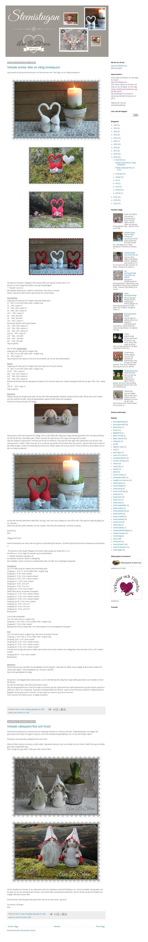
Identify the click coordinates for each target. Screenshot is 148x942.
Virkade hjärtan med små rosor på (131, 254)
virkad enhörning (119, 491)
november (119, 174)
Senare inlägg (13, 927)
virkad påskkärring (119, 511)
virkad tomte (117, 522)
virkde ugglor (118, 550)
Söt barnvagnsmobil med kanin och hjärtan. (130, 274)
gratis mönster (18, 712)
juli (117, 180)
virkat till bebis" (118, 544)
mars (118, 187)
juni (117, 183)
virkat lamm (117, 542)
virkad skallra (118, 514)
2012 (116, 203)
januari (118, 193)
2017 (116, 151)
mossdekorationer (119, 458)
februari (119, 190)
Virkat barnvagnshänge (130, 294)
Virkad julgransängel (129, 335)
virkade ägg (117, 536)
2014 (116, 197)
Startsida (57, 927)
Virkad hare (128, 391)
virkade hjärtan (118, 528)
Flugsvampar (129, 353)
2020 (116, 141)
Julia (114, 450)
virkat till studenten (120, 547)
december (119, 160)
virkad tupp (117, 525)
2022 (116, 135)
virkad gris (117, 494)
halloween (116, 441)
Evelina (115, 430)
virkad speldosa (118, 519)
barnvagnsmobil (119, 425)
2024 (116, 128)
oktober (118, 177)
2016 (116, 154)
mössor (115, 464)
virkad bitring (117, 489)
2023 (116, 132)
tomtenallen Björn (119, 477)
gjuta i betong (118, 436)
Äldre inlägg (100, 927)
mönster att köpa (21, 917)
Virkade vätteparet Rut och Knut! (29, 726)
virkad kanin (117, 497)
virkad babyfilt (118, 486)
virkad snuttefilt (118, 517)
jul (24, 712)
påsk (114, 472)
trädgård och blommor (121, 480)
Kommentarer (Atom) (27, 930)
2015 (116, 157)
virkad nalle (117, 503)
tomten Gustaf (118, 475)
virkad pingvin (118, 508)
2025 (116, 125)
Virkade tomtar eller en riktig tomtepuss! (33, 67)
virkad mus (117, 500)
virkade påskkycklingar (121, 530)
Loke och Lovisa (119, 455)
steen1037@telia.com (119, 66)
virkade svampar (119, 533)
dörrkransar (117, 427)
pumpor (116, 469)
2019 (116, 144)
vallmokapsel (118, 483)
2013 (116, 200)
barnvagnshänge (119, 422)
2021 (116, 138)
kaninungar (117, 452)
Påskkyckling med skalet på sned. (130, 372)
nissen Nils (117, 466)
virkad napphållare (119, 505)
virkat (27, 712)
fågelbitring (117, 433)
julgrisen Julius (118, 447)
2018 (116, 148)
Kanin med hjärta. (130, 214)
